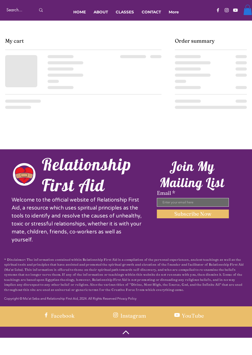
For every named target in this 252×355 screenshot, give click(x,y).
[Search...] (17, 10)
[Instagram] (226, 10)
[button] (247, 10)
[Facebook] (218, 10)
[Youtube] (235, 10)
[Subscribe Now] (193, 214)
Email (164, 193)
